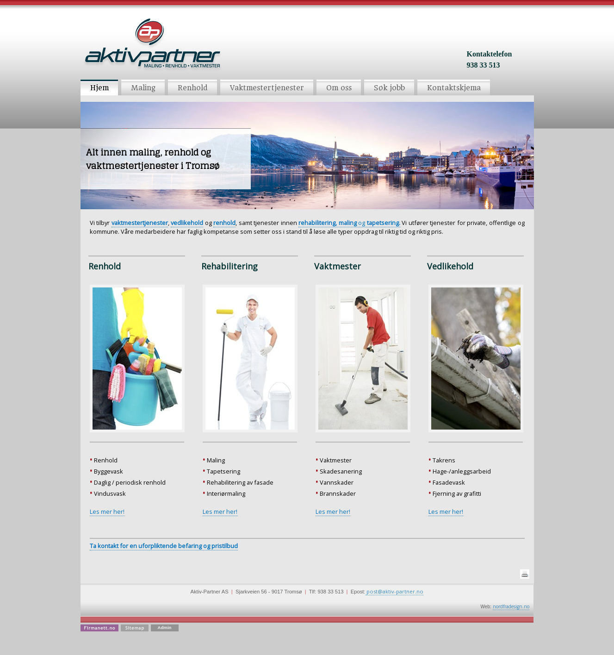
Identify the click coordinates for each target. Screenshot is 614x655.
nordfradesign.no (511, 606)
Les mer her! (107, 511)
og (349, 222)
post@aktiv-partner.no (394, 591)
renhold (224, 222)
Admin (165, 627)
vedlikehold (187, 222)
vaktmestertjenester (140, 222)
